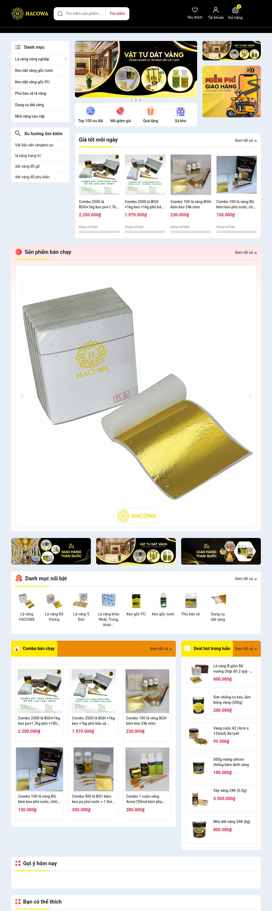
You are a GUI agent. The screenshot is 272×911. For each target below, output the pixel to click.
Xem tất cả (246, 140)
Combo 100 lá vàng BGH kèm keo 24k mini (191, 204)
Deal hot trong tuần (207, 648)
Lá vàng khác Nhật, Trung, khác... (109, 619)
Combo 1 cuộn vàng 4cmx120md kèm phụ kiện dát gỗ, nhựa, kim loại (144, 799)
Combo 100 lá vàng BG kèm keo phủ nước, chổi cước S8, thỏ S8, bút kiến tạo (236, 205)
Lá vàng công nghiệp (41, 59)
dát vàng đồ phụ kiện (32, 177)
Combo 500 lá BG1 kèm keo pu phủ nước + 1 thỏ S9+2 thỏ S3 (92, 799)
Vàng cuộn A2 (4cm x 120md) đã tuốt (231, 731)
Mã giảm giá (91, 121)
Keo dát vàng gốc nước (34, 70)
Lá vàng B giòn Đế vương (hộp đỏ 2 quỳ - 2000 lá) (231, 669)
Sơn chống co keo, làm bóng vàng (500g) (232, 700)
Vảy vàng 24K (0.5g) (230, 790)
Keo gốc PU (136, 614)
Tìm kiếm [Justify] (117, 13)
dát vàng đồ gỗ (27, 166)
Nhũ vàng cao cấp (30, 116)
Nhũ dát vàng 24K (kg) (231, 821)
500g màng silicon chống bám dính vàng (231, 762)
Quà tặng (121, 121)
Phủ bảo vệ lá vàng (30, 93)
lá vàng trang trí (28, 156)
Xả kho (151, 121)
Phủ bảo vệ (190, 614)
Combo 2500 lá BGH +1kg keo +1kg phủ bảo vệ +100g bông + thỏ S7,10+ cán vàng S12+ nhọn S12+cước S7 (144, 205)
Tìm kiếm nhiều (181, 121)
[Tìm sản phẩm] (91, 13)
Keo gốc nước (163, 614)
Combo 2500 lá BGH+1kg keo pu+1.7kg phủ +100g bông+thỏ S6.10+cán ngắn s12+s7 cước (99, 205)
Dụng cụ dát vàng (29, 105)
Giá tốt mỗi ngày (98, 139)
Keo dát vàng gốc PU (32, 82)
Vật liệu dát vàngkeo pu (34, 145)
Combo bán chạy (34, 648)
